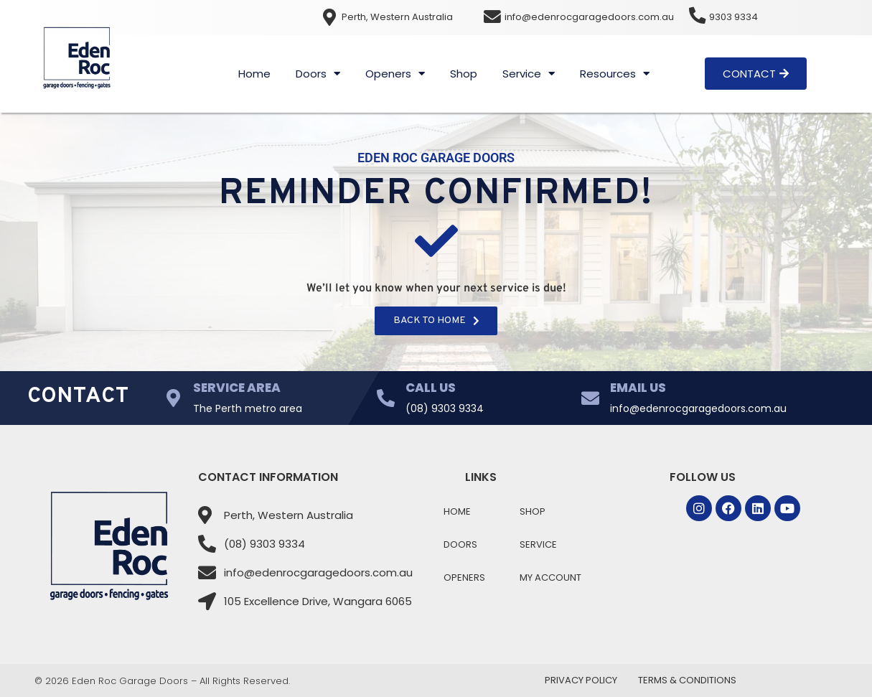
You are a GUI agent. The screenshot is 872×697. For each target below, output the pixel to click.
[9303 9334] (697, 15)
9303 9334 (734, 17)
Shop (463, 73)
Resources (615, 73)
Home (254, 73)
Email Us (638, 387)
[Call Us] (386, 398)
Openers (395, 73)
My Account (550, 577)
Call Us (430, 387)
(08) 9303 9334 (444, 408)
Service (528, 73)
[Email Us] (590, 398)
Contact (78, 396)
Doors (318, 73)
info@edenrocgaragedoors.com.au (590, 17)
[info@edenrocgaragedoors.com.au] (493, 17)
